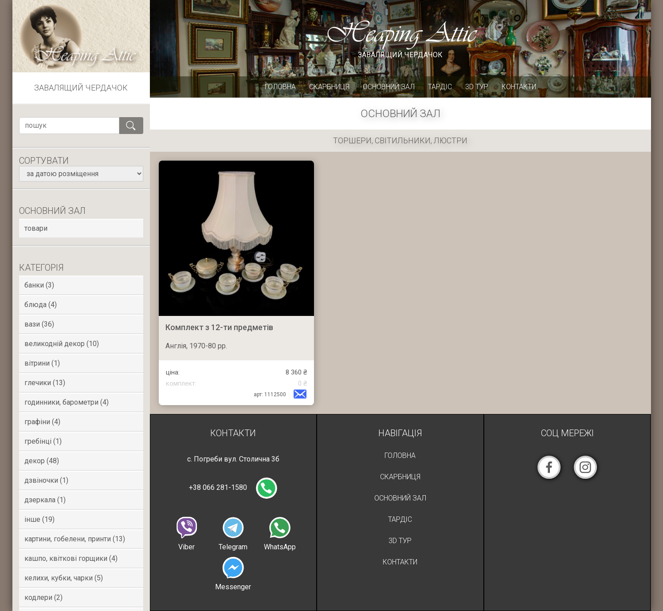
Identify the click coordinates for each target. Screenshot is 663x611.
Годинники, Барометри (66, 402)
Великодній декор (61, 343)
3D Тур (476, 87)
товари (35, 228)
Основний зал (389, 87)
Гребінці (43, 441)
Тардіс (440, 87)
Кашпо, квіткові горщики (71, 558)
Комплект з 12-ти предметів (219, 327)
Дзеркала (45, 500)
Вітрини (42, 363)
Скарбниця (329, 87)
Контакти (519, 87)
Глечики (44, 382)
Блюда (40, 304)
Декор (41, 461)
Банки (39, 285)
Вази (39, 324)
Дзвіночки (46, 480)
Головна (280, 87)
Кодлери (43, 597)
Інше (39, 519)
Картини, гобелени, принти (74, 539)
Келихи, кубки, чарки (63, 578)
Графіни (42, 422)
